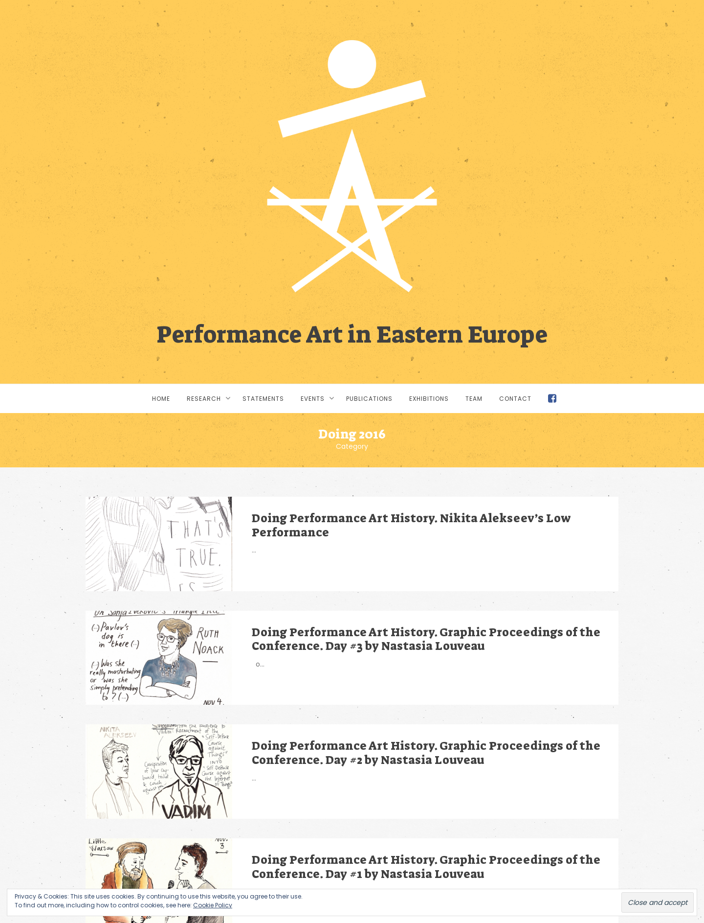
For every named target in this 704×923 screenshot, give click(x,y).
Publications (369, 398)
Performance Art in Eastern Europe (352, 333)
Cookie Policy (212, 905)
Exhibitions (429, 398)
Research (204, 398)
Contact (515, 398)
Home (161, 398)
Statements (263, 398)
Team (474, 398)
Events (313, 398)
